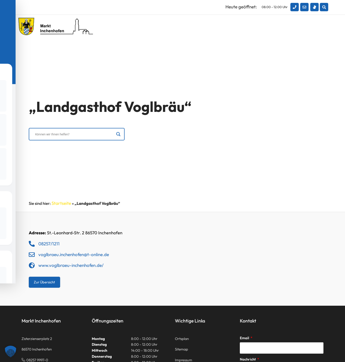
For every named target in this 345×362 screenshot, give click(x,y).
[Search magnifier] (118, 134)
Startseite (61, 203)
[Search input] (74, 134)
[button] (324, 7)
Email (245, 338)
